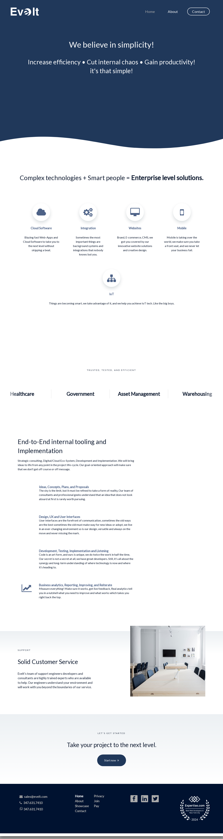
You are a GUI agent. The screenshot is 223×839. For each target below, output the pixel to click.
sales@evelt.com (33, 797)
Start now (110, 760)
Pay (96, 806)
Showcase (82, 806)
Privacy (99, 796)
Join (96, 801)
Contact (198, 11)
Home (150, 11)
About (173, 11)
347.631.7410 (30, 803)
